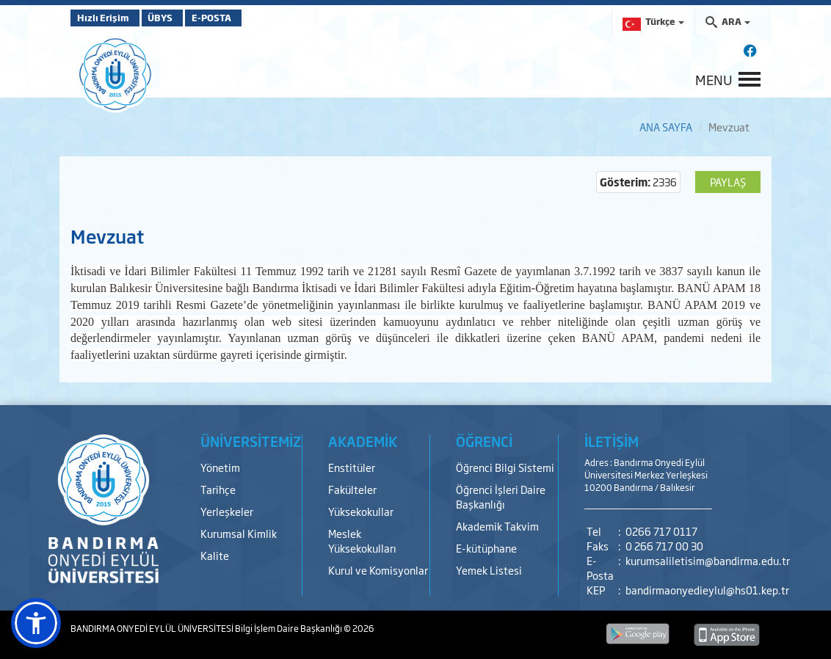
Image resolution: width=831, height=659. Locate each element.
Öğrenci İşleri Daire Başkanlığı (500, 496)
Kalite (214, 555)
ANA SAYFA (665, 126)
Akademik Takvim (497, 526)
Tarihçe (218, 489)
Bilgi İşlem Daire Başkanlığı (289, 628)
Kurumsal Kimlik (238, 533)
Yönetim (220, 467)
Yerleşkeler (226, 511)
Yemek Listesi (489, 570)
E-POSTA (246, 17)
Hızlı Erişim (107, 17)
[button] (36, 623)
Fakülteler (352, 489)
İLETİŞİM (611, 441)
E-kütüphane (486, 548)
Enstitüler (351, 467)
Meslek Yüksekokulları (362, 540)
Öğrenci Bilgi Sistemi (505, 467)
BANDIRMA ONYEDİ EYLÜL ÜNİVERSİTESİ (152, 628)
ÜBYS (178, 17)
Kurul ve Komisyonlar (378, 570)
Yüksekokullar (360, 511)
